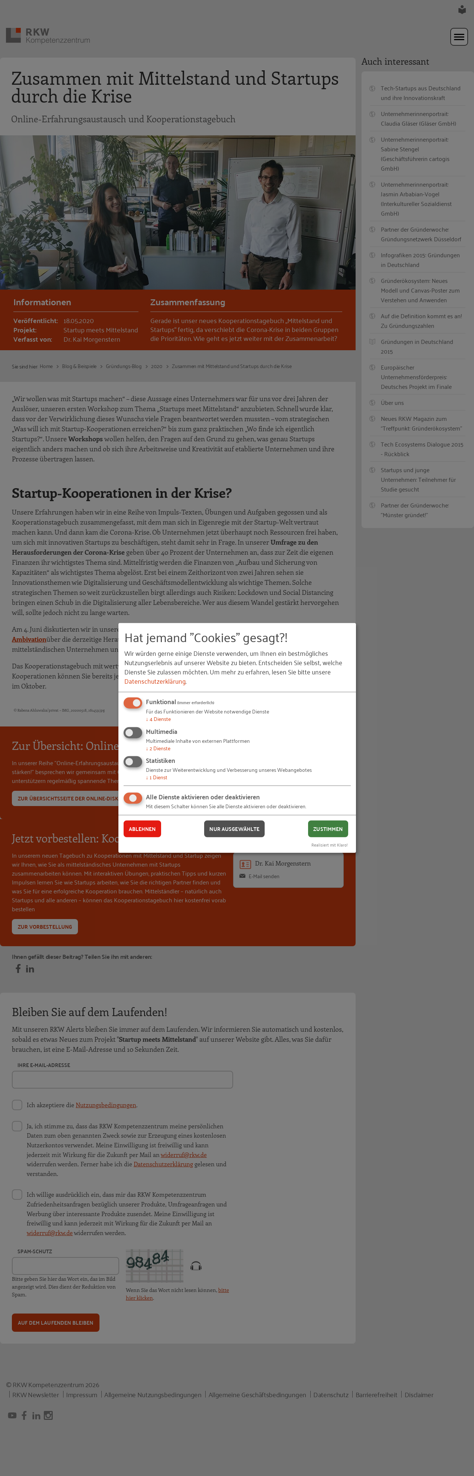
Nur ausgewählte (234, 829)
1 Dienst (156, 776)
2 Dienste (158, 747)
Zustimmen (328, 829)
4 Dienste (158, 718)
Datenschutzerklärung (155, 681)
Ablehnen (142, 829)
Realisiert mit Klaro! (329, 844)
